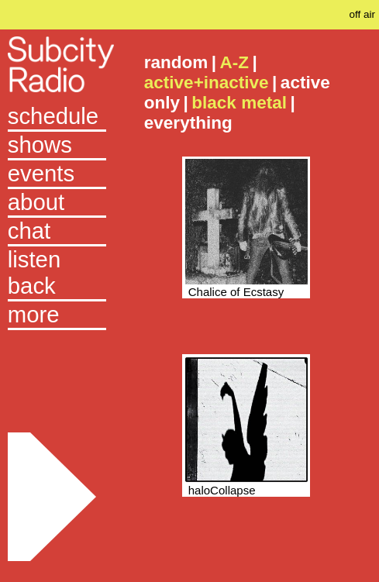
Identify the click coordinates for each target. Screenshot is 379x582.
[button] (57, 315)
